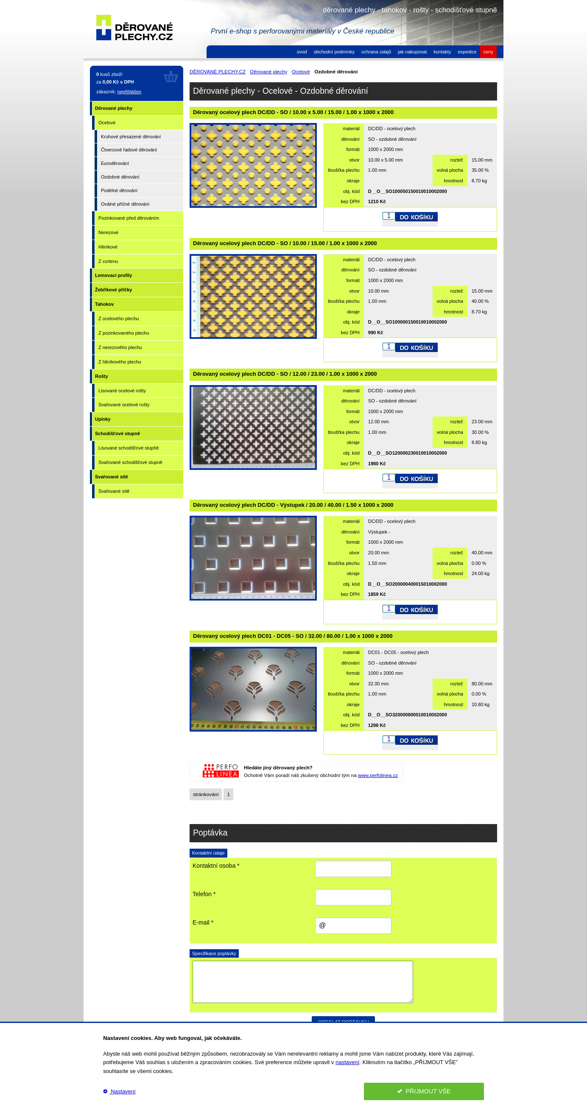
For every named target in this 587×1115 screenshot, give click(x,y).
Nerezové (108, 232)
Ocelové (106, 122)
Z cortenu (108, 261)
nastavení (347, 1062)
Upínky (103, 419)
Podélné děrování (119, 190)
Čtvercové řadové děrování (129, 149)
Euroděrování (115, 163)
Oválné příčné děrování (125, 204)
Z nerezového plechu (120, 347)
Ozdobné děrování (120, 176)
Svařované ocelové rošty (123, 404)
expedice (467, 51)
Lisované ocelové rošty (122, 390)
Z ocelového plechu (118, 318)
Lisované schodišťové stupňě (128, 447)
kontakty (442, 51)
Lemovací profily (113, 275)
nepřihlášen (129, 91)
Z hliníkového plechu (119, 361)
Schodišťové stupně (117, 433)
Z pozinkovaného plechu (123, 332)
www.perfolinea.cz (378, 775)
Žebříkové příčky (113, 289)
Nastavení (119, 1091)
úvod (302, 51)
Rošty (101, 376)
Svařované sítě (111, 476)
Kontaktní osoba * (216, 865)
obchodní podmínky (334, 51)
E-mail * (203, 922)
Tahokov (104, 304)
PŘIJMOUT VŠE (424, 1091)
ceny (488, 51)
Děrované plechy (113, 108)
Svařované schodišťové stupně (130, 462)
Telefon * (204, 894)
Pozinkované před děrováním (128, 218)
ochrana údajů (376, 51)
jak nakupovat (412, 51)
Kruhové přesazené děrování (131, 136)
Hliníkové (107, 246)
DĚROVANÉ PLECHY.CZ (218, 71)
